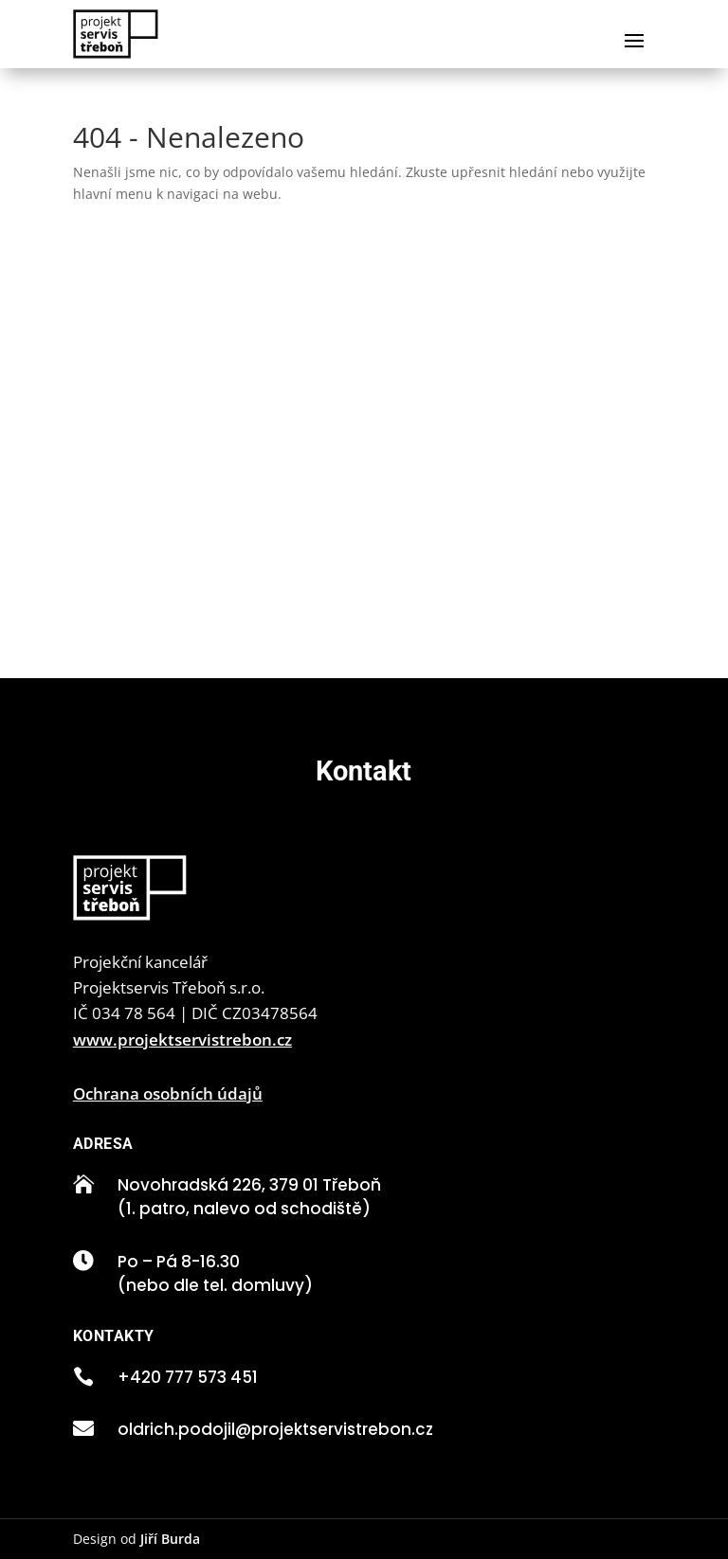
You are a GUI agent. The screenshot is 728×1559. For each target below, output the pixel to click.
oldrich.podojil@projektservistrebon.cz (275, 1429)
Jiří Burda (170, 1539)
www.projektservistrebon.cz (182, 1039)
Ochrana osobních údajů (168, 1093)
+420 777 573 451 (188, 1377)
